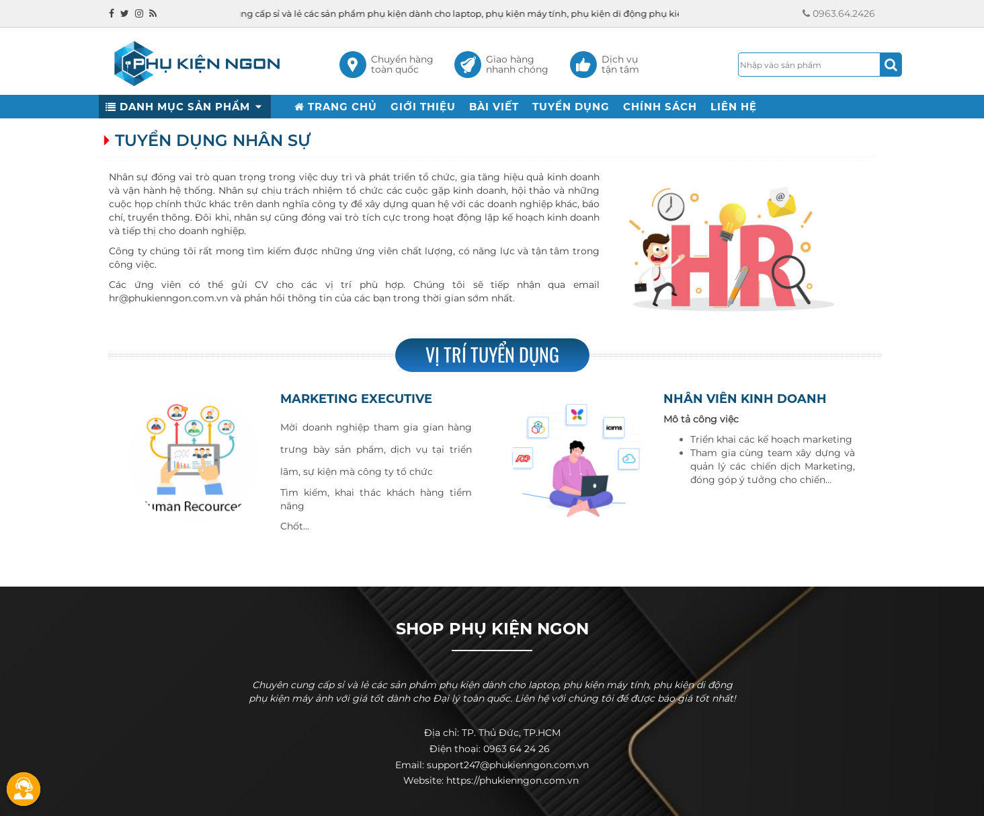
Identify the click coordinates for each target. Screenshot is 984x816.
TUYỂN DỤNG (571, 106)
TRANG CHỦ (335, 106)
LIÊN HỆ (733, 106)
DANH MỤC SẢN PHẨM (185, 106)
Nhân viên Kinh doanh (745, 399)
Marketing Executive (356, 399)
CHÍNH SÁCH (660, 106)
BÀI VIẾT (494, 106)
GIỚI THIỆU (423, 106)
